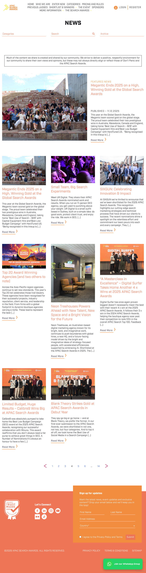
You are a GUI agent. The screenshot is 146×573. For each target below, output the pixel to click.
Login (122, 7)
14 (98, 466)
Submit (130, 537)
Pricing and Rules (93, 4)
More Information (50, 11)
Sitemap (137, 550)
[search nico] (71, 34)
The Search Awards (77, 11)
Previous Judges (37, 7)
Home (31, 4)
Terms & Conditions (116, 550)
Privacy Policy (104, 537)
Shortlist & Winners (61, 7)
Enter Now (58, 4)
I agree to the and (100, 537)
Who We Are (43, 4)
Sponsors (98, 7)
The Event (84, 7)
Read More (97, 140)
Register (135, 7)
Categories (73, 4)
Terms (119, 537)
